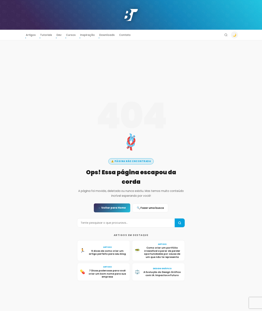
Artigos (31, 35)
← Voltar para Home (112, 208)
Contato (125, 35)
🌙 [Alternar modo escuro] (234, 35)
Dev (59, 35)
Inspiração (87, 35)
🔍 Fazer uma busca (150, 208)
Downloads (107, 35)
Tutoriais (46, 35)
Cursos (71, 35)
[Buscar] (226, 35)
